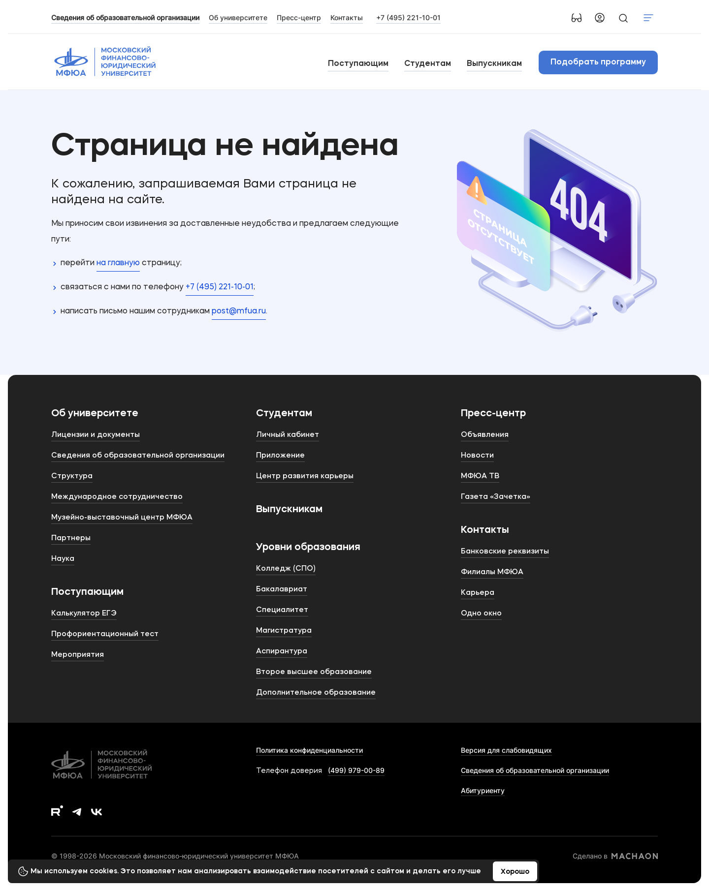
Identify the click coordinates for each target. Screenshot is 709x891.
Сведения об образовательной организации (535, 770)
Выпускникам (494, 64)
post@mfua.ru (239, 311)
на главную (118, 263)
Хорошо (515, 871)
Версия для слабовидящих (506, 750)
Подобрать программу (598, 62)
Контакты (485, 530)
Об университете (94, 414)
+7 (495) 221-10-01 (408, 17)
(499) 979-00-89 (356, 770)
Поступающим (358, 64)
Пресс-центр (493, 414)
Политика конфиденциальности (309, 750)
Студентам (427, 64)
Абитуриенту (483, 790)
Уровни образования (308, 548)
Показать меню (648, 18)
